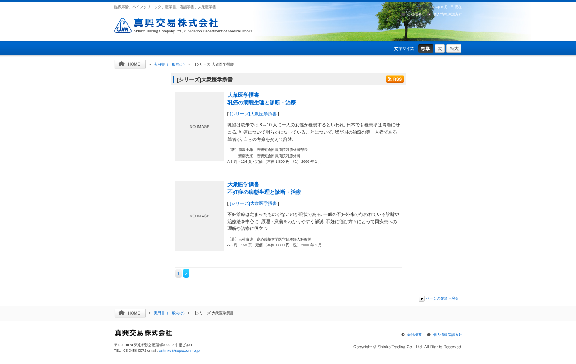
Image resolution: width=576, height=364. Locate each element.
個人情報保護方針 (447, 14)
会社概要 (414, 14)
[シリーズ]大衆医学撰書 (253, 113)
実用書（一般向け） (170, 64)
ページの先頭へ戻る (442, 298)
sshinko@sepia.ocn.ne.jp (179, 351)
